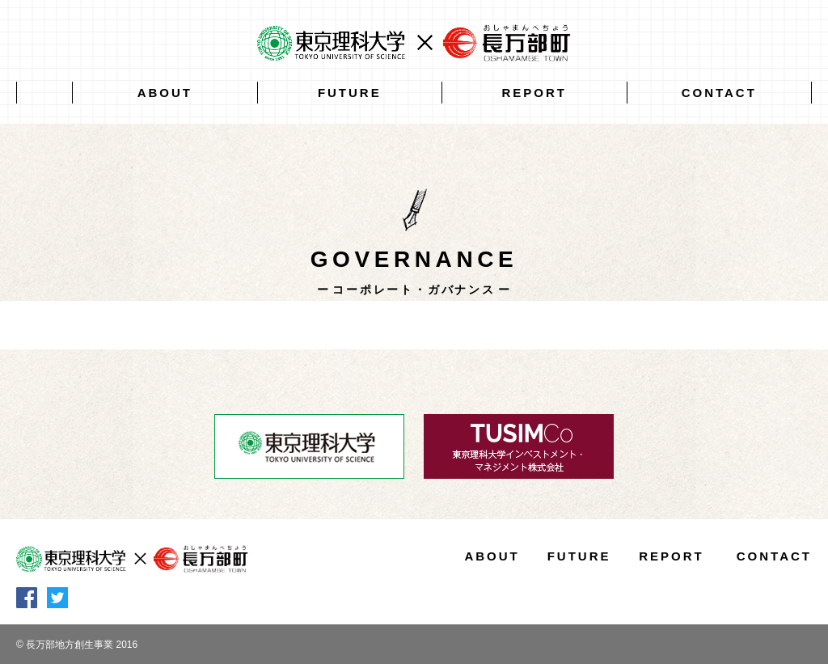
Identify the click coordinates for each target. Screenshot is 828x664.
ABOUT (164, 92)
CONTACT (719, 92)
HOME (44, 93)
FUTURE (350, 92)
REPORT (535, 92)
